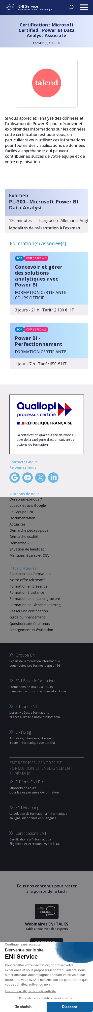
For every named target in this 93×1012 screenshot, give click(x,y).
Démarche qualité (23, 536)
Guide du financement (27, 617)
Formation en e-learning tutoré (34, 598)
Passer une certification (28, 611)
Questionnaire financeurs (29, 623)
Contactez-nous (23, 462)
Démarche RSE (21, 543)
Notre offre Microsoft (27, 579)
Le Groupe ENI (21, 511)
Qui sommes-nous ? (25, 499)
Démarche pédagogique (29, 530)
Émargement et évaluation (31, 629)
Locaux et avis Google (27, 505)
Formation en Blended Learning (35, 604)
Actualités (17, 524)
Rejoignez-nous (22, 467)
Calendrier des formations (30, 573)
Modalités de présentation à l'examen (44, 228)
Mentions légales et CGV (29, 555)
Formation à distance (26, 592)
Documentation (22, 518)
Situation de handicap (26, 549)
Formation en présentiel (28, 586)
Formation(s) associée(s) (38, 243)
